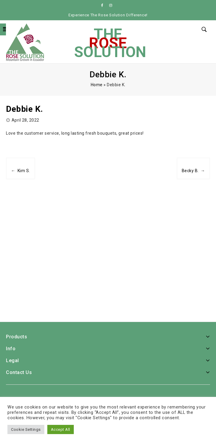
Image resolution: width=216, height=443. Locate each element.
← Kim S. (20, 170)
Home (97, 84)
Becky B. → (193, 170)
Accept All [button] (60, 429)
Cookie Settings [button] (26, 429)
